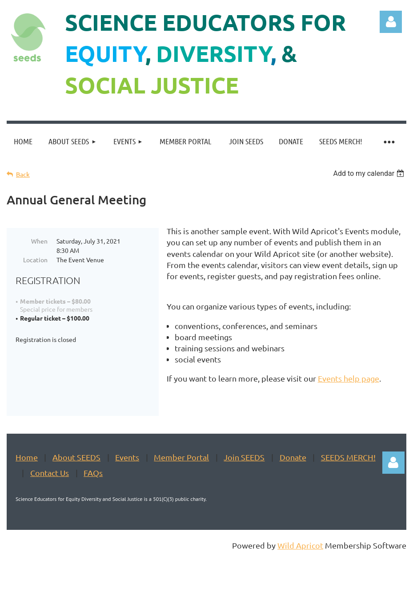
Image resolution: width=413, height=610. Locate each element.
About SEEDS (76, 479)
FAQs (93, 495)
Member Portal (181, 479)
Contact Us (49, 495)
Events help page (348, 378)
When (39, 241)
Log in (391, 22)
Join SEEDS (244, 479)
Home (27, 479)
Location (35, 260)
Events (127, 479)
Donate (293, 479)
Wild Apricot (300, 567)
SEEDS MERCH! (348, 479)
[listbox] (369, 173)
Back (23, 174)
